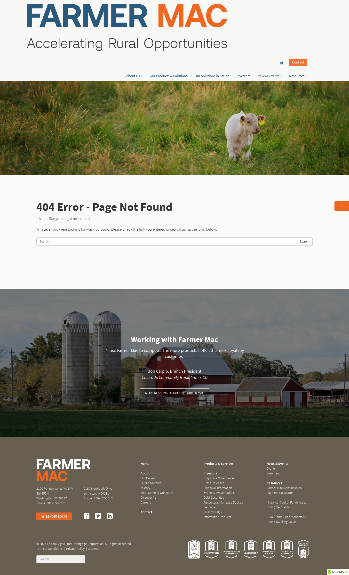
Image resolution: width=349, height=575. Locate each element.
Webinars (273, 473)
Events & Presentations (219, 492)
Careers (146, 502)
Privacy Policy (75, 548)
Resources (298, 21)
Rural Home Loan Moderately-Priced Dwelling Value (287, 519)
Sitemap (94, 548)
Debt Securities (214, 497)
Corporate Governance (219, 478)
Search (304, 241)
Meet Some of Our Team (157, 492)
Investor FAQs (213, 512)
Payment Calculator (280, 492)
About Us (134, 21)
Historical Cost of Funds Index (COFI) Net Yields (287, 505)
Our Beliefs (148, 478)
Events (271, 468)
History (145, 488)
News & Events (269, 21)
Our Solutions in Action (212, 21)
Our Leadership (151, 483)
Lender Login (54, 516)
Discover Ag (148, 497)
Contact (298, 12)
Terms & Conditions (49, 548)
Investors (243, 21)
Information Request (217, 517)
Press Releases (214, 483)
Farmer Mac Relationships (284, 488)
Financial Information (218, 488)
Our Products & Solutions (168, 21)
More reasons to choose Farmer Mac (174, 393)
